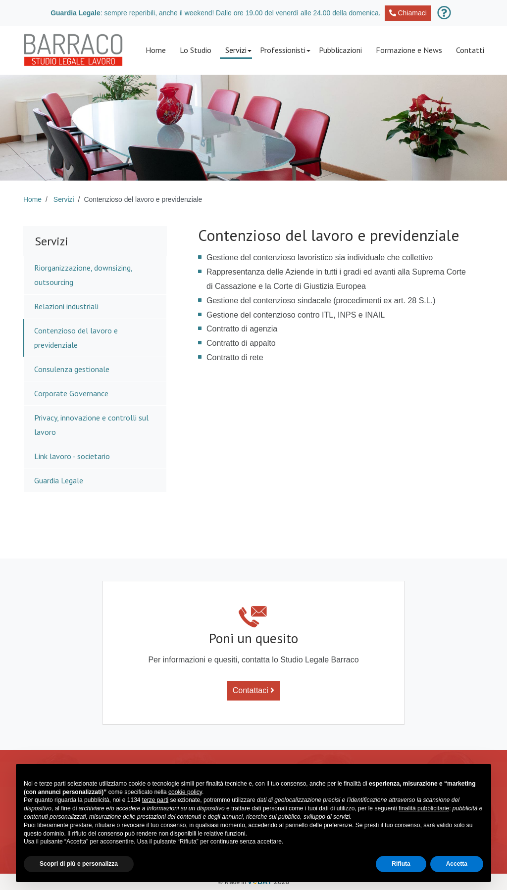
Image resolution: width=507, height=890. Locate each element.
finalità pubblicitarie (424, 808)
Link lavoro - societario (72, 456)
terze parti (155, 799)
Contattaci (253, 690)
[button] (235, 50)
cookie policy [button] (185, 792)
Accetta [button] (456, 863)
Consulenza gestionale (71, 369)
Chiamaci (408, 13)
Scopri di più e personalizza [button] (79, 863)
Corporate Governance (71, 393)
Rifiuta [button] (401, 863)
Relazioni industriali (66, 306)
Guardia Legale (58, 480)
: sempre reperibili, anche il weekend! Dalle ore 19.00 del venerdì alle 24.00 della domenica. (241, 13)
